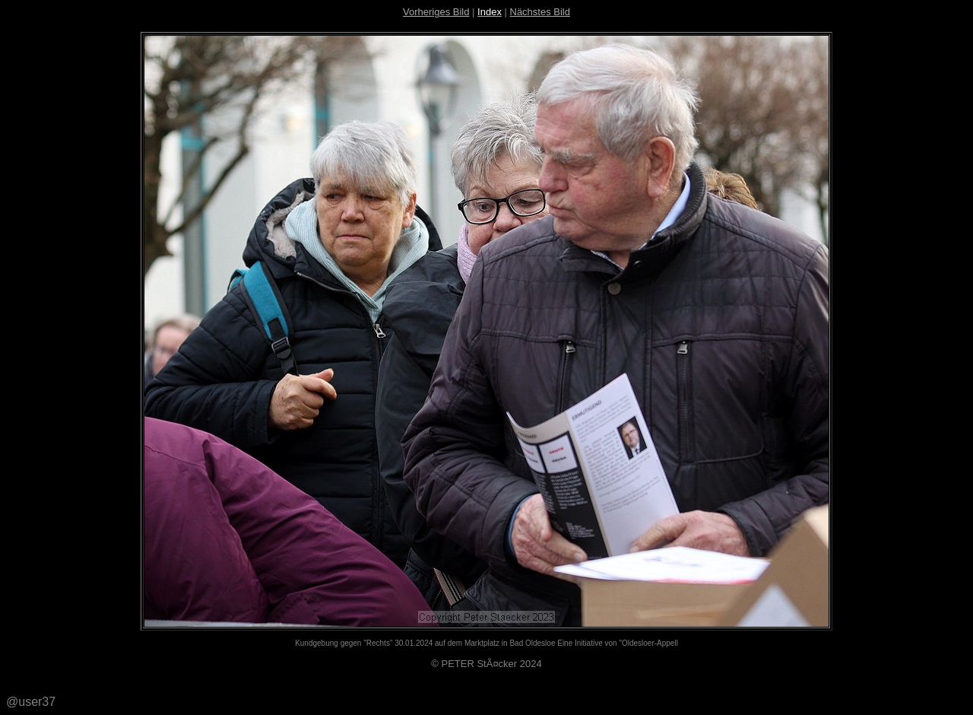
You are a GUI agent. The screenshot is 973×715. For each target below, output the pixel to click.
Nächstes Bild (540, 11)
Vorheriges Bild (436, 11)
